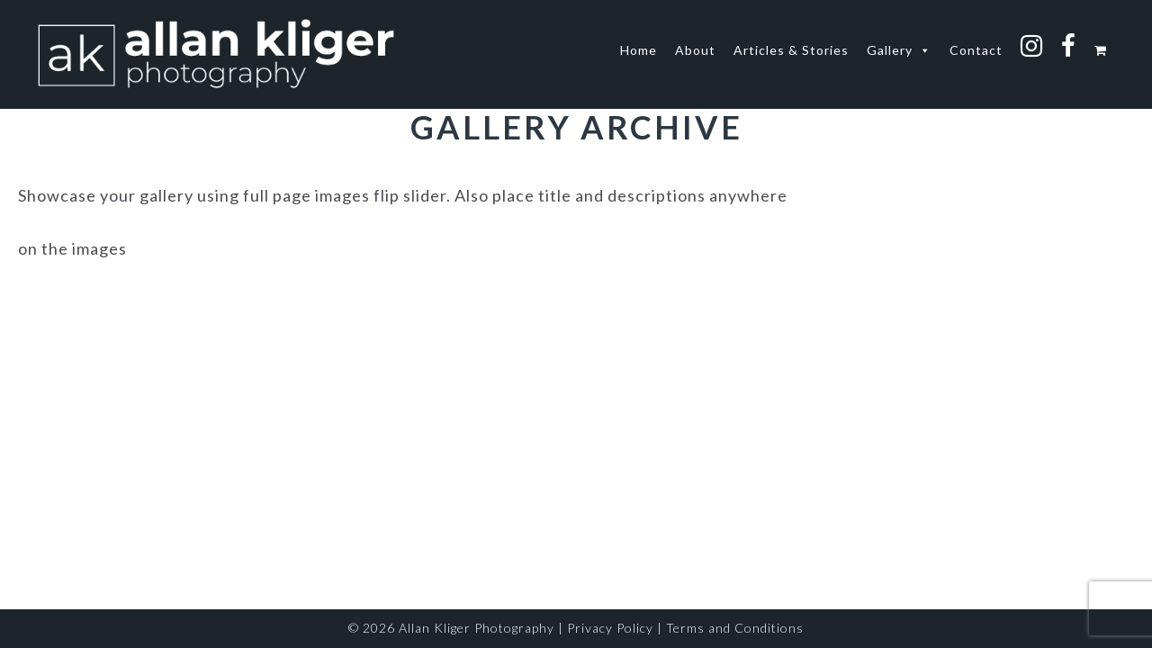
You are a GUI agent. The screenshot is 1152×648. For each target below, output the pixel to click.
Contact (976, 50)
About (695, 50)
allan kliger (216, 54)
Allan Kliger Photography (476, 627)
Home (638, 50)
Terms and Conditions (735, 627)
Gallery (899, 50)
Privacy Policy (610, 627)
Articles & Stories (791, 50)
